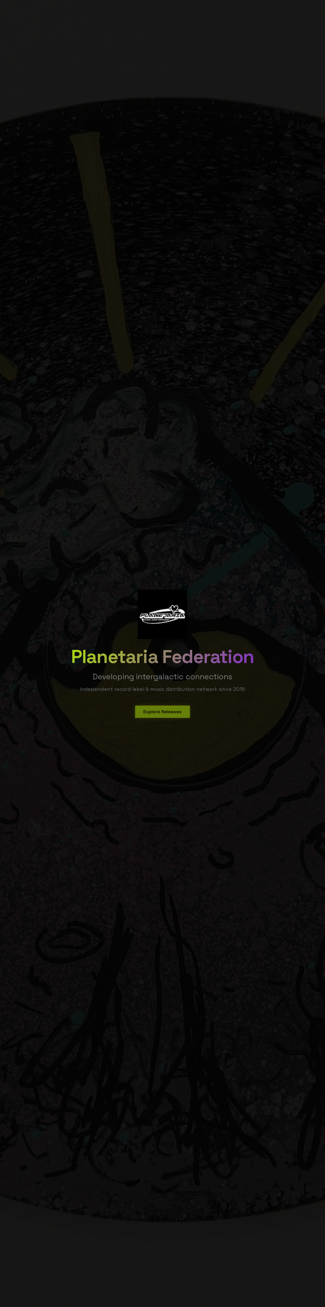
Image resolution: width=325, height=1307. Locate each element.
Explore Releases (162, 713)
